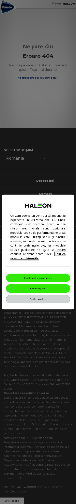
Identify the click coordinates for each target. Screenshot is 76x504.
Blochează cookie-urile (38, 277)
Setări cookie (38, 298)
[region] (38, 252)
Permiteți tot (38, 288)
